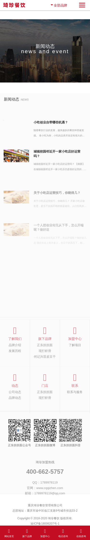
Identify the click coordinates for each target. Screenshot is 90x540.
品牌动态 (15, 403)
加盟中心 (45, 533)
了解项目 (75, 350)
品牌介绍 (15, 350)
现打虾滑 (45, 356)
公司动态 (15, 397)
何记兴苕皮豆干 (45, 361)
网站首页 (9, 533)
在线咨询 (81, 533)
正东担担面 (45, 350)
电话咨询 (63, 533)
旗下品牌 (27, 533)
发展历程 (15, 356)
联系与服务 (75, 397)
